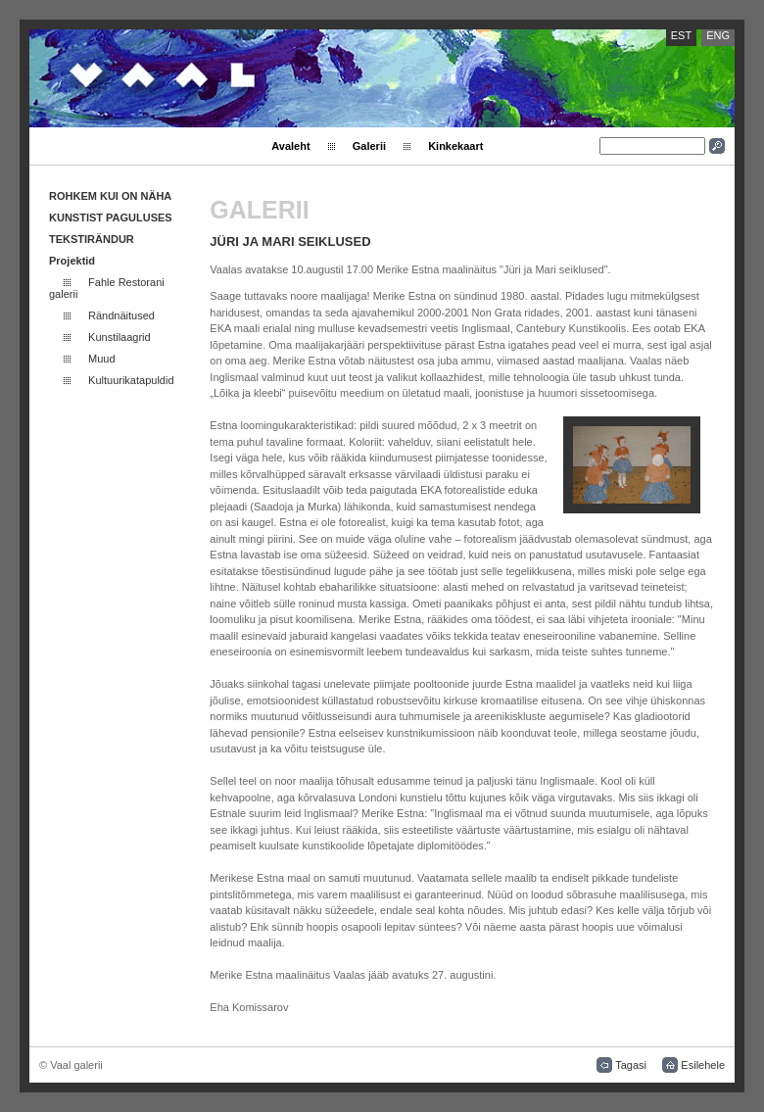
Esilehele (703, 1065)
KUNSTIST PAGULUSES (110, 217)
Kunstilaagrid (119, 337)
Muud (102, 358)
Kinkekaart (455, 146)
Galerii (369, 146)
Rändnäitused (121, 315)
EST (681, 35)
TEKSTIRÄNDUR (91, 239)
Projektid (72, 260)
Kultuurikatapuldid (130, 380)
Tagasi (630, 1065)
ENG (718, 35)
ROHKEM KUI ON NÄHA (110, 196)
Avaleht (290, 146)
